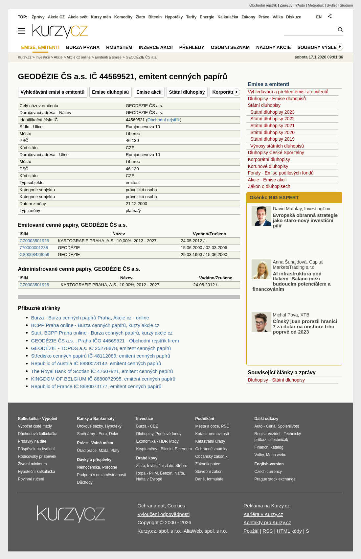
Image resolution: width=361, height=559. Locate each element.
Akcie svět (77, 17)
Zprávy (38, 17)
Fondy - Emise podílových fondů (281, 172)
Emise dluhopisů (110, 92)
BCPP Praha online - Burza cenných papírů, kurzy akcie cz (95, 325)
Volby (259, 455)
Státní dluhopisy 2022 (272, 118)
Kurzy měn (101, 17)
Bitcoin (155, 17)
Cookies (176, 505)
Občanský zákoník (211, 456)
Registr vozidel (268, 433)
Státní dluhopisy (187, 92)
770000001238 (34, 247)
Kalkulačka (227, 17)
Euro (103, 433)
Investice (42, 57)
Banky (83, 418)
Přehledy (191, 47)
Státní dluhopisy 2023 (272, 112)
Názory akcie (273, 47)
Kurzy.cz (25, 57)
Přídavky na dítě (32, 441)
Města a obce (207, 426)
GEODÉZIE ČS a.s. (141, 57)
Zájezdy (286, 5)
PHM (153, 473)
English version (269, 464)
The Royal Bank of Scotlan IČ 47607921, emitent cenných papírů (102, 371)
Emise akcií (148, 92)
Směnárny (86, 433)
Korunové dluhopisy (268, 166)
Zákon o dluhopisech (269, 186)
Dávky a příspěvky (94, 459)
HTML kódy (289, 531)
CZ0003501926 (34, 240)
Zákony (248, 17)
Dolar (114, 433)
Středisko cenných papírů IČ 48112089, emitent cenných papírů (100, 356)
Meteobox (316, 5)
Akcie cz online (79, 57)
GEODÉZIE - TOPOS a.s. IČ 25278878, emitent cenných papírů (101, 348)
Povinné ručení (31, 479)
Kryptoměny (146, 449)
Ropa (141, 473)
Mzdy (174, 441)
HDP (163, 441)
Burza (141, 426)
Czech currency (268, 471)
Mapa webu (276, 455)
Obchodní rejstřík (163, 119)
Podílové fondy (168, 433)
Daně (200, 479)
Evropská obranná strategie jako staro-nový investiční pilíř (305, 220)
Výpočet (49, 418)
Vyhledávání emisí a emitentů (53, 92)
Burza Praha (83, 47)
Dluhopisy (258, 380)
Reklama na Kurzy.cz (266, 505)
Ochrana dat (151, 505)
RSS (267, 531)
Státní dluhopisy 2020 (272, 132)
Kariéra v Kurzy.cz (263, 514)
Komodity (123, 17)
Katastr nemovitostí (212, 433)
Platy (115, 450)
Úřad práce (87, 450)
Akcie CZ (56, 17)
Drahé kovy (147, 458)
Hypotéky (174, 17)
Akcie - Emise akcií (267, 179)
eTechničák (278, 439)
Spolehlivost (288, 426)
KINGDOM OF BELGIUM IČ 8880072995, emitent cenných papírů (103, 379)
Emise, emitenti (40, 47)
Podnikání (204, 418)
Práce (264, 17)
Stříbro (181, 465)
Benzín (166, 473)
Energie (207, 17)
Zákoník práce (207, 464)
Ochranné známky (211, 449)
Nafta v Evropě (149, 479)
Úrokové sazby (90, 426)
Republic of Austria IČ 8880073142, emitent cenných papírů (96, 363)
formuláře (215, 479)
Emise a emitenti (268, 84)
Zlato (140, 17)
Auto (259, 426)
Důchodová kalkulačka (37, 433)
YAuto (300, 5)
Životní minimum (32, 464)
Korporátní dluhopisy (269, 159)
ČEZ (154, 426)
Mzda (103, 450)
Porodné (109, 467)
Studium (346, 5)
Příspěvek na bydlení (36, 449)
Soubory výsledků (322, 47)
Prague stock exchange (275, 479)
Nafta (179, 473)
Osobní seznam (230, 47)
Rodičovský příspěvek (37, 456)
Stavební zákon (209, 471)
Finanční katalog (269, 447)
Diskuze (293, 17)
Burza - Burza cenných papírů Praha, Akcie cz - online (90, 317)
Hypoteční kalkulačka (36, 471)
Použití (251, 531)
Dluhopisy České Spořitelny (276, 152)
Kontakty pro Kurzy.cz (267, 522)
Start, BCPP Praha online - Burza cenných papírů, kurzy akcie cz (102, 333)
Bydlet (332, 5)
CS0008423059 (34, 254)
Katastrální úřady (210, 441)
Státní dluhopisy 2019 (272, 139)
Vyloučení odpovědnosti (164, 514)
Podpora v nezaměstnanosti (101, 475)
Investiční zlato (160, 465)
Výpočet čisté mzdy (35, 426)
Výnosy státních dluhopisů (277, 146)
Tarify (191, 17)
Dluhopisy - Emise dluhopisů (277, 98)
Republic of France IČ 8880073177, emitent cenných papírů (96, 386)
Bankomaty (104, 418)
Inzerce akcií (156, 47)
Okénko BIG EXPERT (273, 197)
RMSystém (119, 47)
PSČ (225, 426)
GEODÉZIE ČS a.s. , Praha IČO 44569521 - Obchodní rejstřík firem (105, 340)
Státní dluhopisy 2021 (272, 125)
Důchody (85, 482)
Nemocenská (88, 467)
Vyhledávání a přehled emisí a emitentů (288, 91)
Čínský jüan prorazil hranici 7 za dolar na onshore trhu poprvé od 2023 (305, 326)
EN (319, 17)
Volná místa (102, 443)
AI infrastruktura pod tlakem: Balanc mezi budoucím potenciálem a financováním (292, 281)
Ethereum (183, 449)
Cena (271, 426)
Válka (278, 17)
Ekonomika (146, 441)
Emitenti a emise (108, 57)
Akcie (58, 57)
